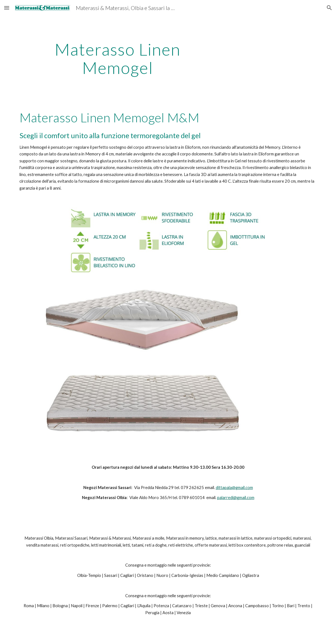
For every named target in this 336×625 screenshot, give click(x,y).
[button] (6, 7)
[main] (117, 58)
